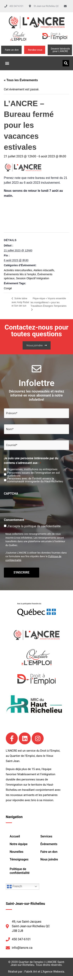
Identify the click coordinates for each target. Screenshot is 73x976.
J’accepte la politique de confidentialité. (34, 526)
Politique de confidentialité (20, 871)
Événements (48, 844)
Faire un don (48, 852)
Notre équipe (18, 844)
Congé (8, 288)
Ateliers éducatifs (43, 270)
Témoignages (19, 859)
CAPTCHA (11, 493)
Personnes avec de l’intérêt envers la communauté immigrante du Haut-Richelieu (35, 480)
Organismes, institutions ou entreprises (32, 469)
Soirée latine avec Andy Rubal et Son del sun (20, 302)
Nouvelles (16, 852)
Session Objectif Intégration (32, 278)
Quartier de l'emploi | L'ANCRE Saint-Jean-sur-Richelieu (37, 963)
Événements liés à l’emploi (20, 274)
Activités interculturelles (18, 270)
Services (46, 836)
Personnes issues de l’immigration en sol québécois (33, 474)
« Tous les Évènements (21, 80)
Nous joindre (49, 859)
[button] (7, 63)
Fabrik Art (31, 971)
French (14, 886)
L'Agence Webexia (52, 971)
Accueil (15, 836)
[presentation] (33, 504)
